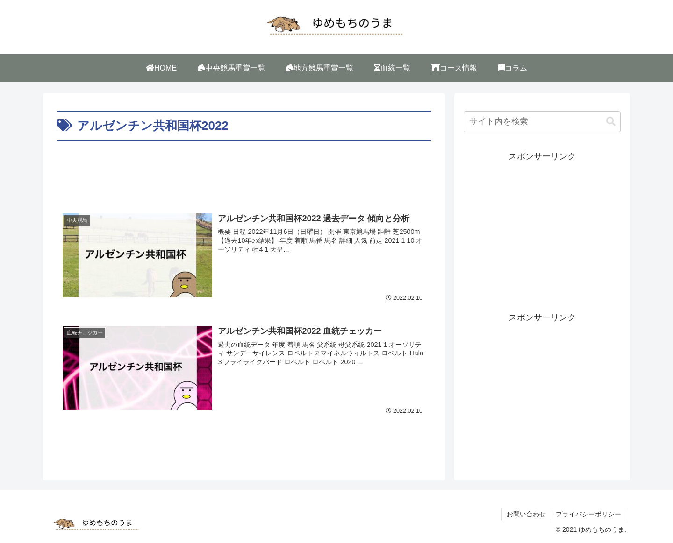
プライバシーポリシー (588, 514)
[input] (542, 121)
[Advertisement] (244, 170)
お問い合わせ (526, 514)
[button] (610, 121)
